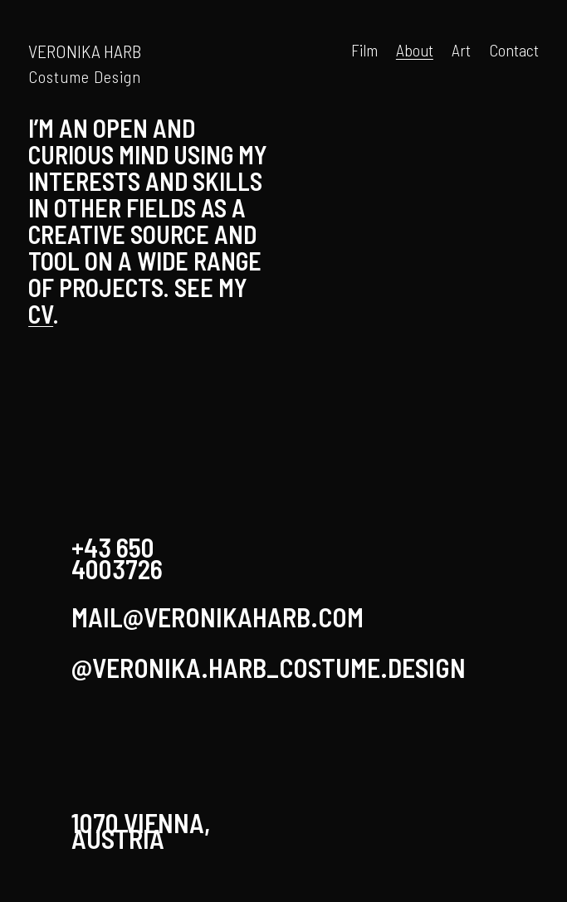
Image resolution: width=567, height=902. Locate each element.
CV (40, 314)
